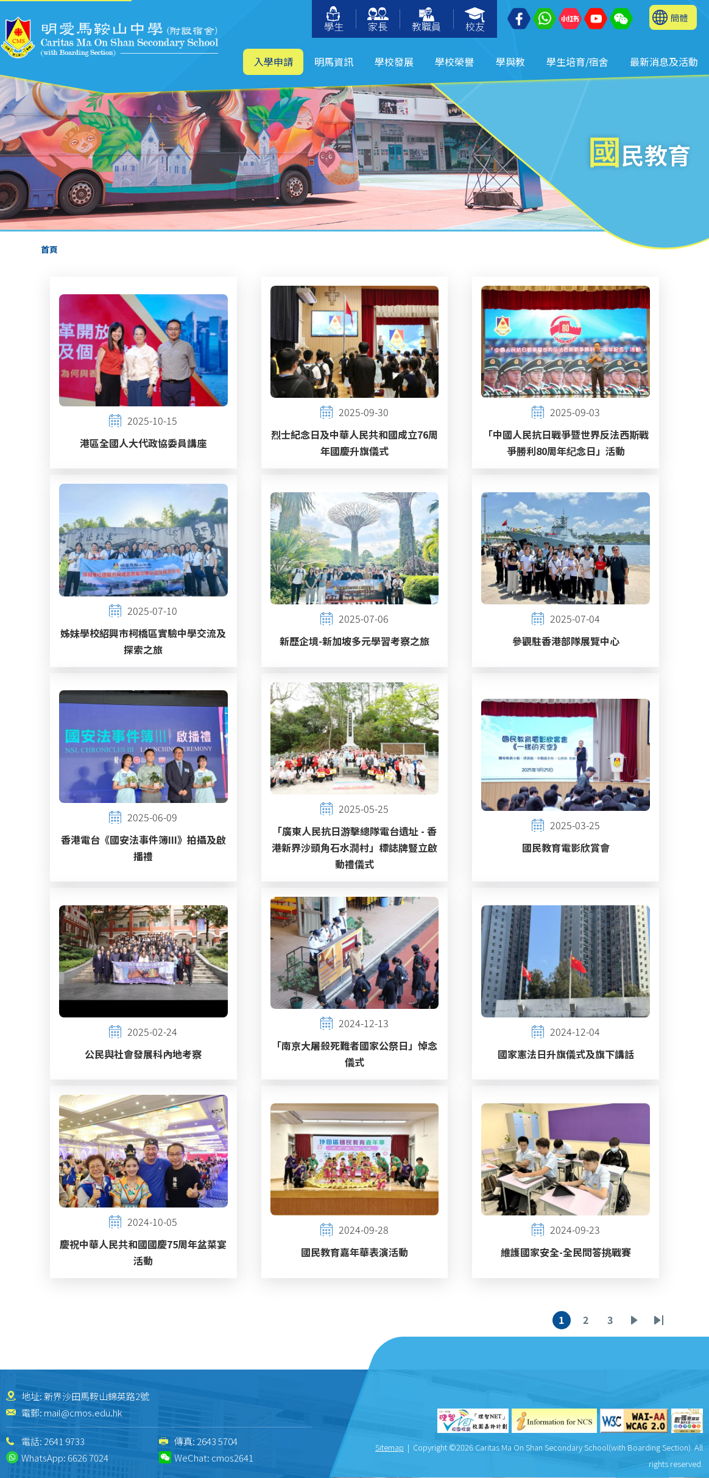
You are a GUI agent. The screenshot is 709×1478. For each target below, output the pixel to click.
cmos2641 (232, 1457)
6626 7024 (88, 1457)
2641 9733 (64, 1441)
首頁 (49, 249)
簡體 (679, 17)
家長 (378, 20)
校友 (475, 20)
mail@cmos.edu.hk (83, 1412)
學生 (334, 20)
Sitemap (389, 1447)
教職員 (426, 20)
